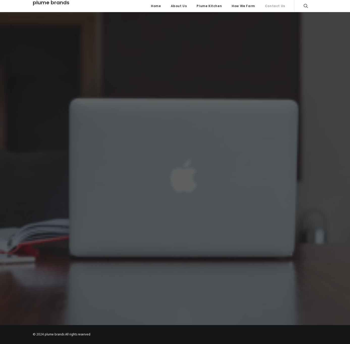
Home (156, 6)
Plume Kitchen (209, 6)
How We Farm (243, 6)
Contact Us (275, 6)
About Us (179, 6)
